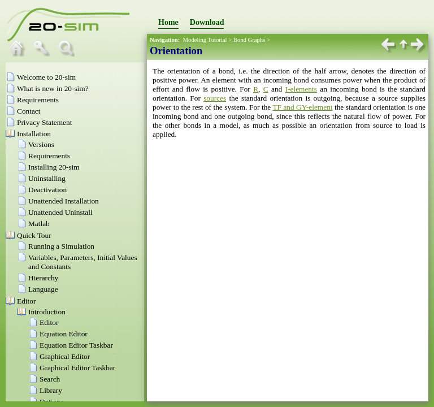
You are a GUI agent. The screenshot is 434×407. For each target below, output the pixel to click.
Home (168, 22)
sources (214, 98)
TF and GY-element (302, 107)
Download (207, 22)
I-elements (301, 89)
